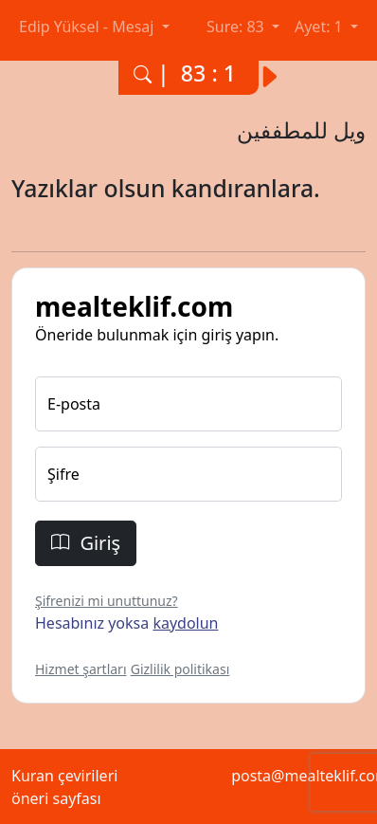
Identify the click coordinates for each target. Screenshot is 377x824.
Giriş (85, 543)
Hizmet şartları (81, 669)
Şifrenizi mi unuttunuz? (106, 601)
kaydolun (185, 623)
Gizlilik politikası (180, 669)
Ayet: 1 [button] (321, 26)
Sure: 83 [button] (237, 26)
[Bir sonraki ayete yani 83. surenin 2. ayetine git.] (277, 70)
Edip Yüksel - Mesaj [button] (88, 26)
